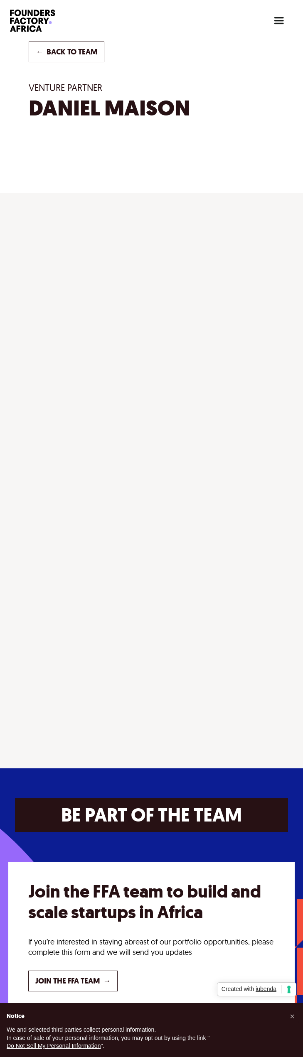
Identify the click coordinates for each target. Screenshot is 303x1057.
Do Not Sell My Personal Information (54, 1045)
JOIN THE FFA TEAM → (73, 981)
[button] (279, 21)
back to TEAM (66, 52)
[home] (45, 21)
